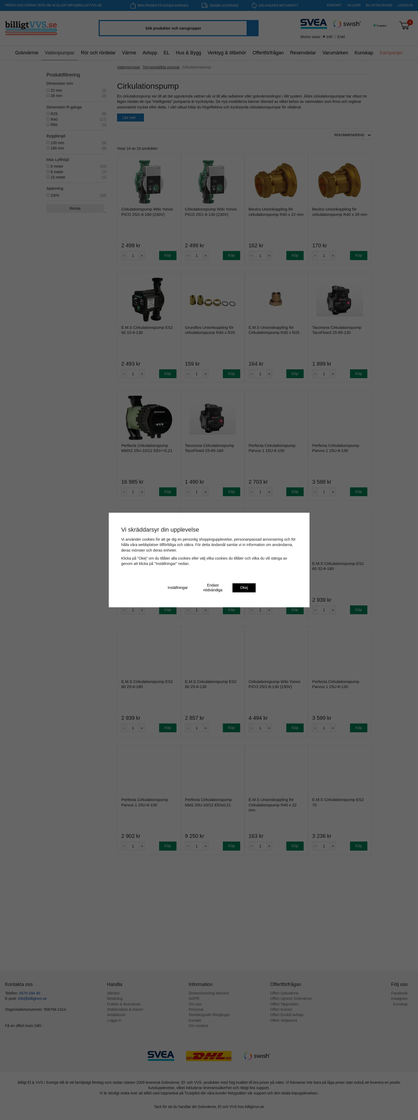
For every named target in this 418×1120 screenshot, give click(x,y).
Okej (244, 587)
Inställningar (178, 587)
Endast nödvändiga (212, 587)
